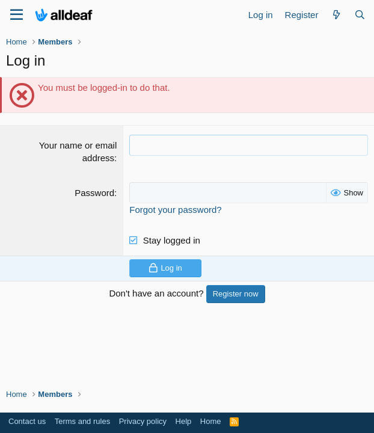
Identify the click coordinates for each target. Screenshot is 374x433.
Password (94, 193)
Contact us (27, 421)
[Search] (360, 15)
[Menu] (16, 15)
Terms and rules (82, 421)
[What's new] (336, 15)
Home (210, 421)
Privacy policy (143, 421)
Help (184, 421)
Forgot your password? (175, 209)
